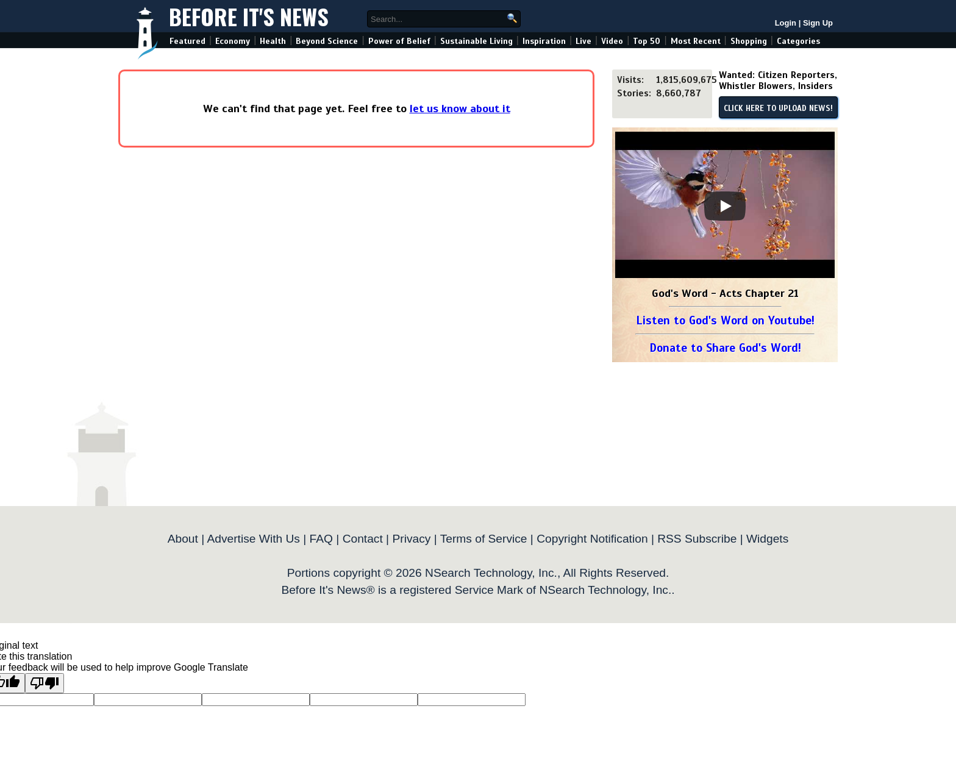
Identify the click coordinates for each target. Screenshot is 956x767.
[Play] (725, 206)
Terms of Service (483, 538)
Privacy (411, 538)
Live (583, 41)
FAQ (321, 538)
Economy (232, 41)
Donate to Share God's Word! (725, 348)
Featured (187, 41)
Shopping (748, 41)
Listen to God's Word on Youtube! (725, 320)
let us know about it (460, 108)
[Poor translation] (44, 683)
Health (273, 41)
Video (612, 41)
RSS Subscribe (697, 538)
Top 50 (646, 41)
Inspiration (544, 41)
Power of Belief (399, 41)
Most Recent (696, 41)
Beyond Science (327, 41)
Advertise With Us (253, 538)
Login (785, 22)
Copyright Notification (592, 538)
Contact (363, 538)
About (183, 538)
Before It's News (249, 16)
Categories (798, 41)
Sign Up (818, 22)
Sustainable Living (476, 41)
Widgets (767, 538)
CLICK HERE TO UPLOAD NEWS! (778, 108)
